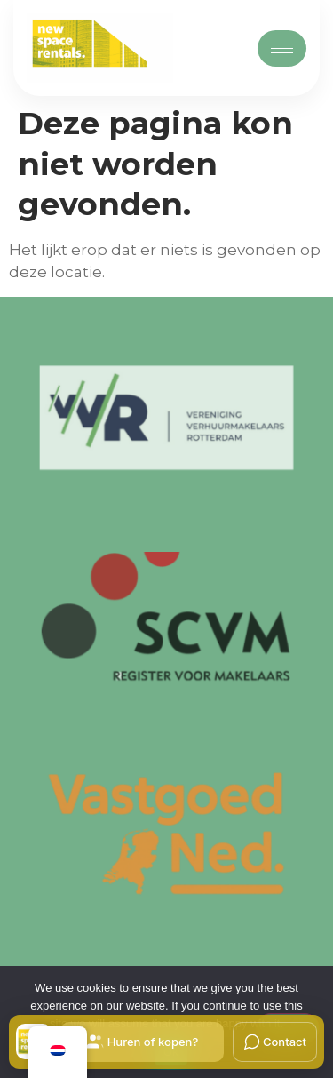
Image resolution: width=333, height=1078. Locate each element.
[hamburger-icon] (282, 48)
